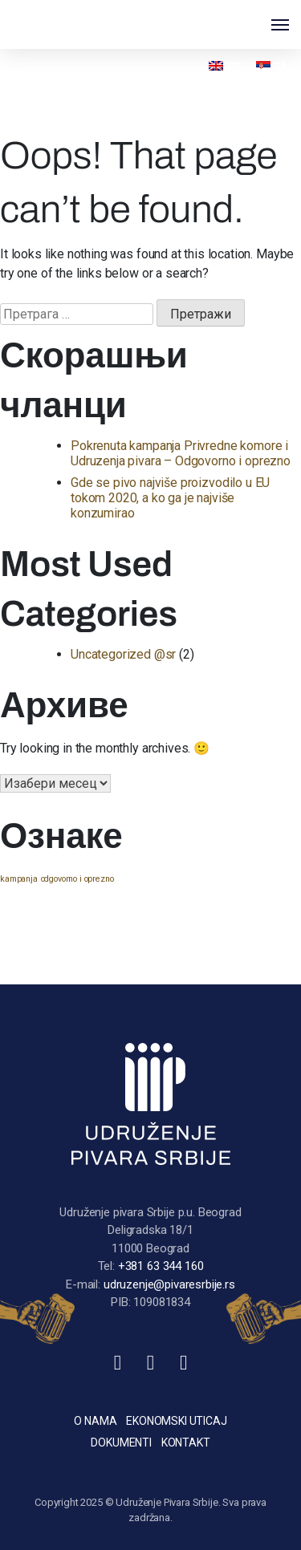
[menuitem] (224, 65)
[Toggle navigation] (280, 24)
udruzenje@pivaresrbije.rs (169, 1284)
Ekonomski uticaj (176, 1420)
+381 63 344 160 (161, 1266)
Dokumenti (121, 1442)
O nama (95, 1420)
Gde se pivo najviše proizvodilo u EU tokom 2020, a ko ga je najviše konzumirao (170, 498)
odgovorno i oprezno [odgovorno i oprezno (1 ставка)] (77, 879)
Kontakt (185, 1442)
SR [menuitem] (280, 65)
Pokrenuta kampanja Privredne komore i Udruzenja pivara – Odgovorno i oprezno (181, 453)
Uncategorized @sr (123, 654)
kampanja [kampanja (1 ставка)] (19, 879)
